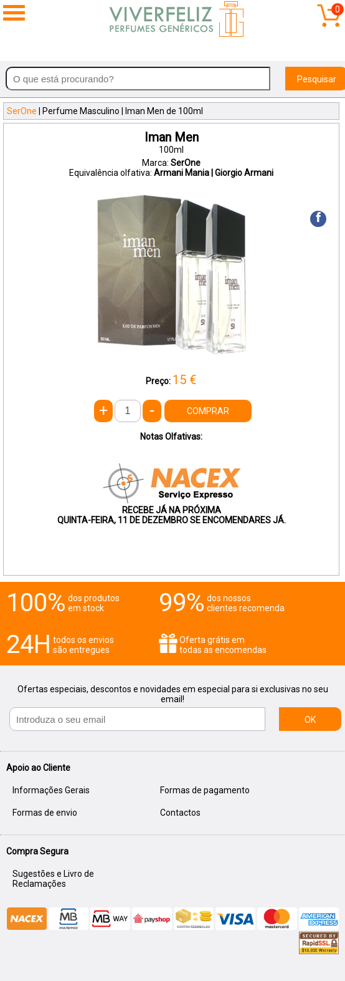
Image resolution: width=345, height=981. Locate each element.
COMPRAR (208, 411)
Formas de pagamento (205, 790)
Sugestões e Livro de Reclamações (53, 879)
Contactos (180, 813)
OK (310, 720)
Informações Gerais (51, 790)
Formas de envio (44, 813)
